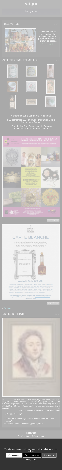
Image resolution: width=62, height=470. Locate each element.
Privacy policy (31, 459)
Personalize (49, 455)
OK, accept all (14, 455)
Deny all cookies (32, 455)
